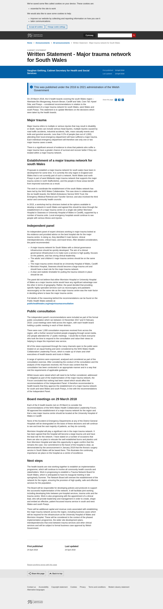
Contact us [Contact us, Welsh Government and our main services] (31, 587)
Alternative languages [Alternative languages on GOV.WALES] (36, 590)
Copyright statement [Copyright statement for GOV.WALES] (59, 587)
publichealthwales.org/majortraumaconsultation (50, 303)
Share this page (37, 574)
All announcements (61, 43)
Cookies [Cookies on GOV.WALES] (73, 587)
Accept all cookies (36, 27)
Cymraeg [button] (89, 35)
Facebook (119, 100)
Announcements (43, 43)
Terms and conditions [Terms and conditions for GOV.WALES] (97, 587)
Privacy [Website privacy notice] (83, 587)
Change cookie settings (56, 27)
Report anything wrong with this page (42, 565)
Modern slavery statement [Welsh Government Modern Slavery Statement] (118, 587)
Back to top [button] (57, 574)
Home (29, 43)
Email (123, 100)
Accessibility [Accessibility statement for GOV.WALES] (43, 587)
